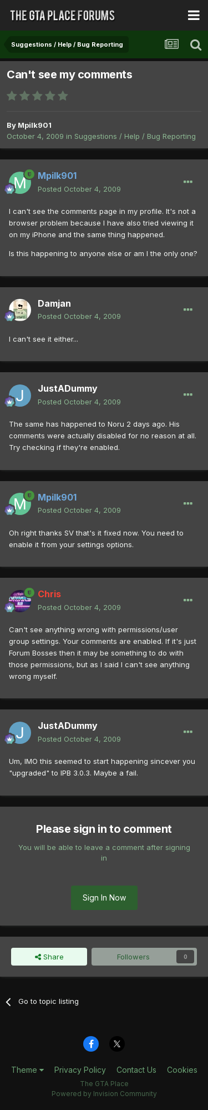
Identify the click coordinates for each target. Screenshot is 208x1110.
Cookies (182, 1069)
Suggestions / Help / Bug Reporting (135, 136)
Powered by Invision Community (104, 1093)
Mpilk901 (35, 125)
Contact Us (136, 1069)
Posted (79, 188)
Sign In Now (104, 897)
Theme (27, 1069)
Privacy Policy (80, 1069)
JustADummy (68, 388)
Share (49, 956)
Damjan (54, 303)
